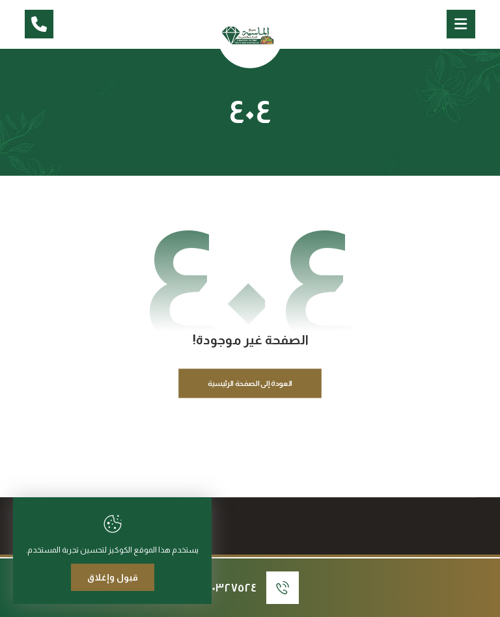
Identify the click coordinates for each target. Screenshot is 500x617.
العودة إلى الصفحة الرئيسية (250, 384)
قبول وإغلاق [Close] (112, 577)
